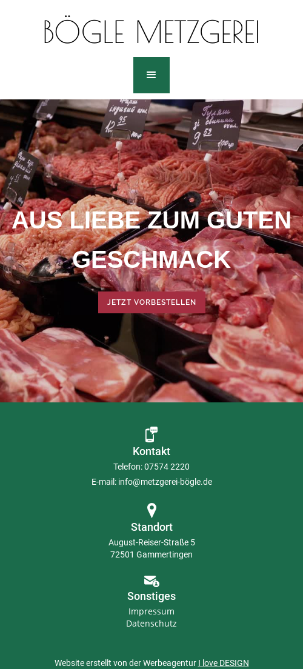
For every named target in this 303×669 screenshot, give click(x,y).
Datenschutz (151, 623)
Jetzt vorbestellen (151, 302)
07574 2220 (167, 466)
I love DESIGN (223, 663)
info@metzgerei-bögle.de (165, 482)
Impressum (151, 611)
